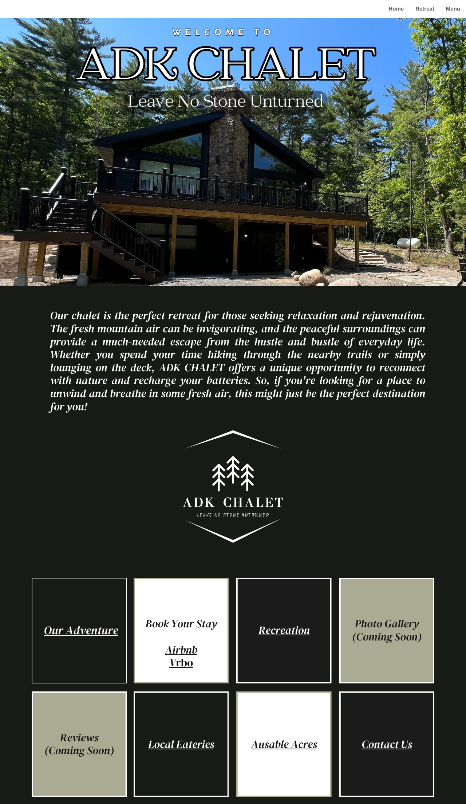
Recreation (284, 630)
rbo (184, 662)
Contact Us (387, 744)
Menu (453, 9)
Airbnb (181, 650)
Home (396, 9)
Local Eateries (181, 744)
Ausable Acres (284, 744)
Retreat (424, 9)
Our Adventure (81, 630)
